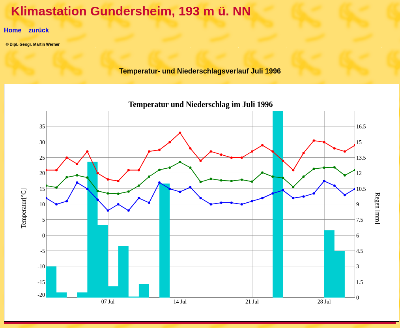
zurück (38, 30)
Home (12, 30)
